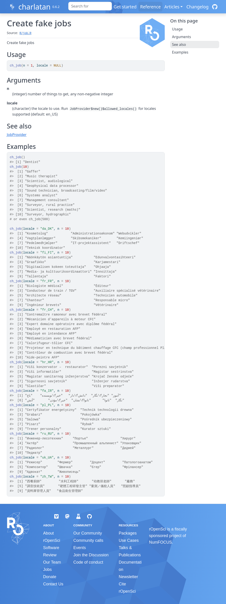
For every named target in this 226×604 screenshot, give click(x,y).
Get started (125, 7)
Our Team (52, 562)
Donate (49, 576)
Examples (180, 52)
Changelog (197, 7)
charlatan (34, 7)
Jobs (47, 569)
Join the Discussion (90, 555)
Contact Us (53, 584)
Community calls (88, 540)
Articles (171, 7)
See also (179, 44)
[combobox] (90, 6)
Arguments (181, 36)
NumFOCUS (160, 542)
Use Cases (129, 540)
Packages (128, 533)
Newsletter (128, 576)
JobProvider (17, 134)
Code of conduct (88, 562)
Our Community (87, 533)
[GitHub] (214, 7)
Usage (177, 29)
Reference (150, 7)
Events (79, 547)
